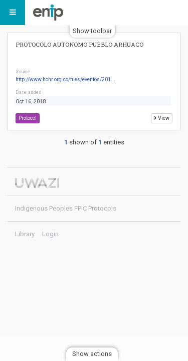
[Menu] (12, 12)
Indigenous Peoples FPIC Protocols (50, 12)
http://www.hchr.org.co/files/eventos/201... (65, 79)
